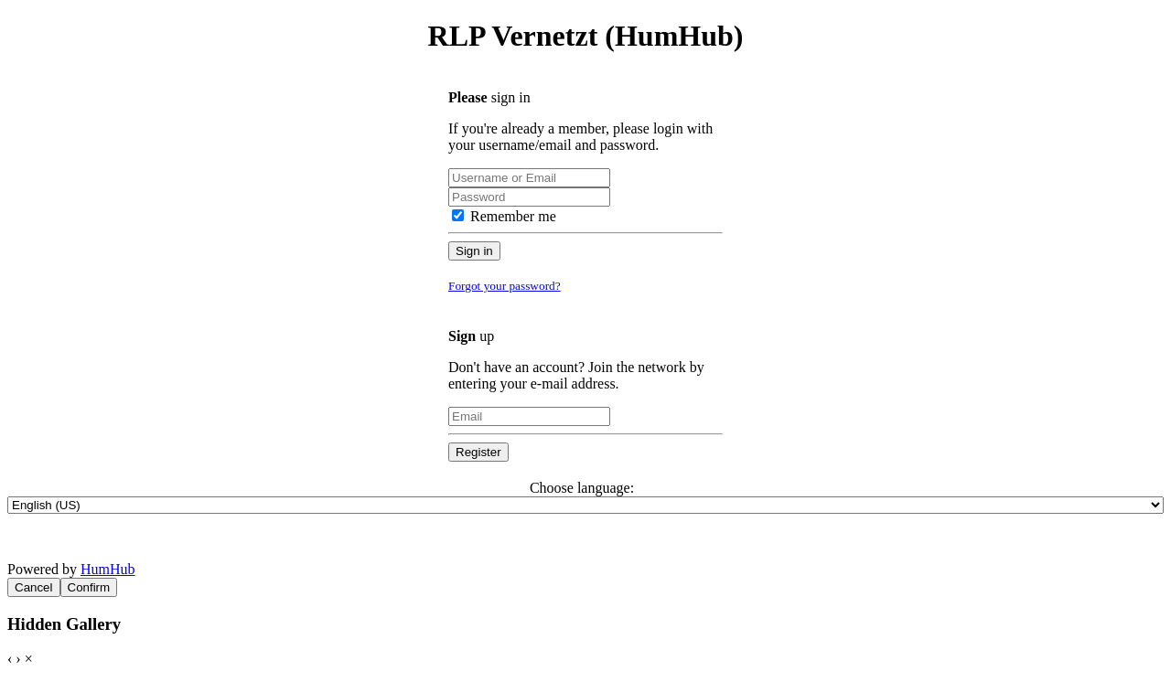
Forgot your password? (504, 286)
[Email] (529, 416)
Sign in (474, 251)
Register (478, 452)
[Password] (529, 197)
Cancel (34, 587)
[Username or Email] (529, 177)
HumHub (108, 569)
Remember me (504, 216)
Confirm (89, 587)
